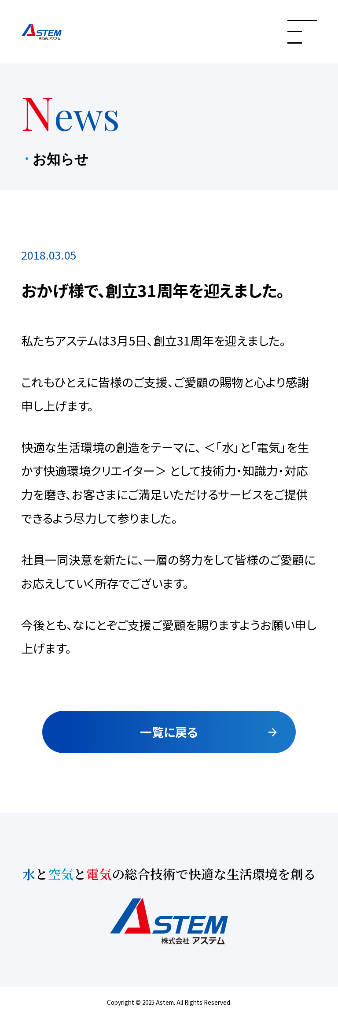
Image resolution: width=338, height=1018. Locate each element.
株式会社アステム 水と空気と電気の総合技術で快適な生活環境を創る (63, 31)
